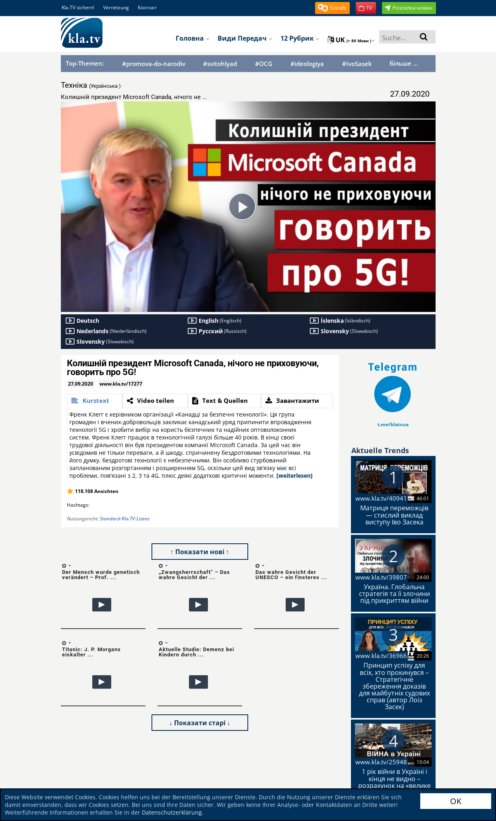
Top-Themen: (85, 63)
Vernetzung (116, 7)
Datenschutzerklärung (172, 812)
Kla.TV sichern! (78, 7)
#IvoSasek (357, 64)
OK (455, 801)
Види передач (245, 38)
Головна (193, 38)
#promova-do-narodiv (153, 64)
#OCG (263, 64)
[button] (332, 8)
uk (351, 39)
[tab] (95, 401)
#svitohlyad (220, 64)
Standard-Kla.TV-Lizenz (124, 518)
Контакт (147, 7)
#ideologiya (307, 64)
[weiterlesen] (294, 475)
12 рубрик (300, 38)
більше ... (404, 63)
